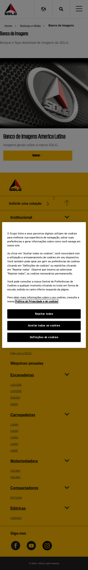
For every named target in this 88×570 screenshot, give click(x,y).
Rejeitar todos (44, 313)
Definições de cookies (44, 337)
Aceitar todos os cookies (44, 325)
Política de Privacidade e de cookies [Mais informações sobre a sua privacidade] (36, 301)
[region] (44, 285)
